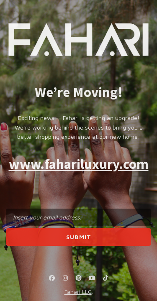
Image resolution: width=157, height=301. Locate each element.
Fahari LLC (78, 291)
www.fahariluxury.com (79, 164)
